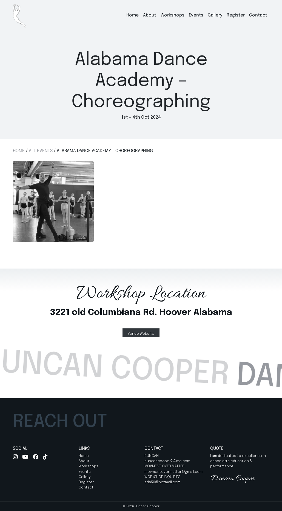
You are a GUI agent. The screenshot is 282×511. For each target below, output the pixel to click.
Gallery (215, 15)
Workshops (172, 15)
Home (132, 15)
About (149, 15)
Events (196, 15)
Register (236, 15)
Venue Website (141, 334)
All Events (41, 151)
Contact (258, 15)
